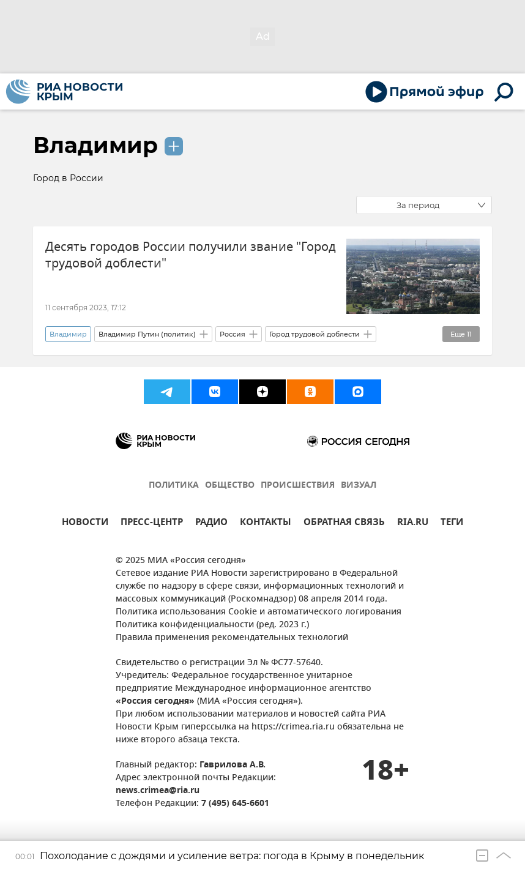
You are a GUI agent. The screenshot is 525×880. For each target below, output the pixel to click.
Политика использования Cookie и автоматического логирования (258, 612)
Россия (232, 334)
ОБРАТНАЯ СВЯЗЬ (344, 523)
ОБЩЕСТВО (230, 486)
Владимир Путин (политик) (147, 334)
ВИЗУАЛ (358, 486)
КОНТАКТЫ (265, 523)
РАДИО (211, 523)
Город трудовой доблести (314, 334)
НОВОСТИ (85, 523)
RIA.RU (412, 523)
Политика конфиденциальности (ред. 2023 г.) (212, 625)
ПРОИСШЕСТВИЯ (298, 486)
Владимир (95, 145)
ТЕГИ (452, 523)
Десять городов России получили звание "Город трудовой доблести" (190, 255)
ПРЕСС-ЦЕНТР (152, 523)
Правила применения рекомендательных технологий (232, 638)
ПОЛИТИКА (174, 486)
